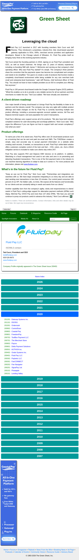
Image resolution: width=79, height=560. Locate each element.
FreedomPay (17, 334)
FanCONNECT (17, 361)
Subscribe (7, 209)
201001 (7, 325)
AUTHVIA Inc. (17, 349)
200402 (7, 352)
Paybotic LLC (17, 358)
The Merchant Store (19, 340)
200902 (7, 328)
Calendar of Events (21, 552)
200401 (7, 355)
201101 (7, 322)
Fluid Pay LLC (17, 355)
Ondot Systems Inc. (19, 352)
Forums (13, 213)
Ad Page (64, 213)
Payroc (14, 343)
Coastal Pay (16, 331)
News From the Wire (44, 550)
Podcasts (8, 552)
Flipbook (31, 550)
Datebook (23, 213)
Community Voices (38, 552)
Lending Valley (17, 373)
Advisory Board (67, 552)
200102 (7, 370)
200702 (7, 337)
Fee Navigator (17, 364)
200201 (7, 367)
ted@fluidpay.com (10, 255)
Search (73, 219)
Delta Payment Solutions (21, 346)
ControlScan (16, 328)
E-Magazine (35, 213)
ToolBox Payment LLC (20, 337)
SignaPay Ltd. (17, 367)
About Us (35, 219)
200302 (7, 358)
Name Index (39, 276)
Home (4, 213)
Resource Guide (50, 213)
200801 (7, 334)
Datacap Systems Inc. (20, 319)
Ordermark (16, 325)
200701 (7, 340)
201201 (7, 319)
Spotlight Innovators (9, 219)
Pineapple (15, 370)
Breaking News (60, 550)
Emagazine (22, 550)
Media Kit (24, 219)
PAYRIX (15, 322)
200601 (7, 346)
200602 (7, 343)
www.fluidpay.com (10, 260)
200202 (7, 364)
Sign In (73, 209)
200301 (7, 361)
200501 (7, 349)
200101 (7, 373)
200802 (7, 331)
